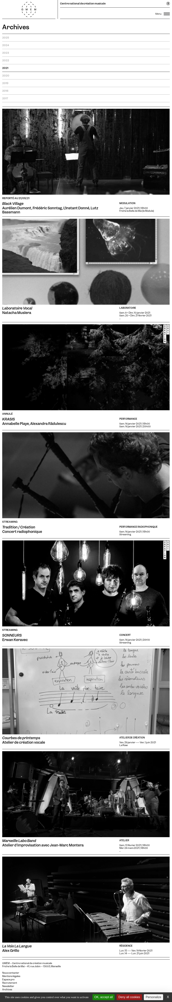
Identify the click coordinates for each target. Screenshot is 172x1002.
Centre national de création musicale (83, 3)
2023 (5, 52)
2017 (5, 98)
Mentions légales (11, 976)
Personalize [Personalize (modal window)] (153, 997)
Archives (7, 989)
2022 (5, 60)
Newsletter (8, 986)
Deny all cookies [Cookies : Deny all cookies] (129, 997)
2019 (5, 83)
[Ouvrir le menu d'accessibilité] (168, 4)
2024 (5, 45)
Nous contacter (10, 973)
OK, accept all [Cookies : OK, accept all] (103, 997)
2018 (5, 90)
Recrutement (9, 983)
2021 (5, 68)
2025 (5, 37)
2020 (5, 75)
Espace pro (8, 979)
